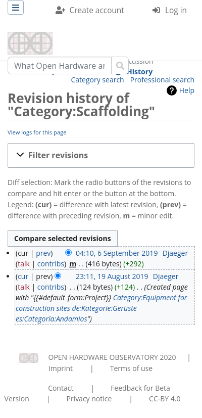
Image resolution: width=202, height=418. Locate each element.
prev (43, 253)
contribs (50, 263)
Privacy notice (89, 398)
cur (23, 276)
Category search (97, 79)
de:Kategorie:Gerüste (104, 308)
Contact (60, 388)
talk (24, 263)
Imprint (60, 368)
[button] (101, 155)
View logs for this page (37, 132)
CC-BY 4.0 (164, 398)
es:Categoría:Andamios (51, 318)
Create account (97, 10)
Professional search (162, 79)
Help (186, 90)
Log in (176, 10)
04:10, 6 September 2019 (117, 253)
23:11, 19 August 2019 (112, 276)
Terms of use (131, 368)
